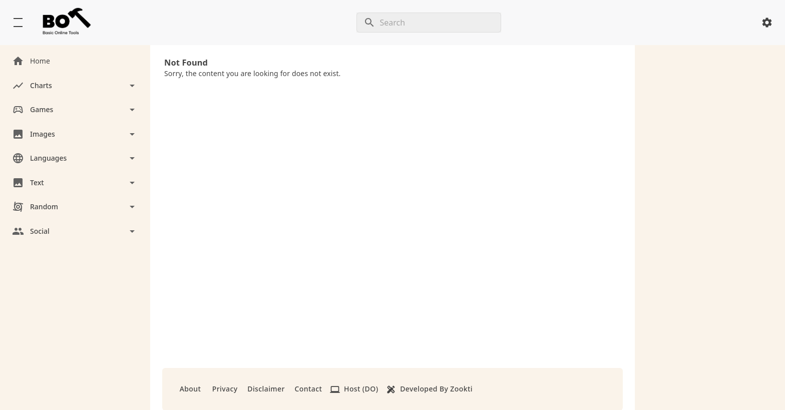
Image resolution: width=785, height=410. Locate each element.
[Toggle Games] (75, 110)
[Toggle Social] (75, 231)
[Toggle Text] (75, 183)
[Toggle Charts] (75, 86)
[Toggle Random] (75, 207)
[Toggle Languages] (75, 158)
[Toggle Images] (75, 134)
